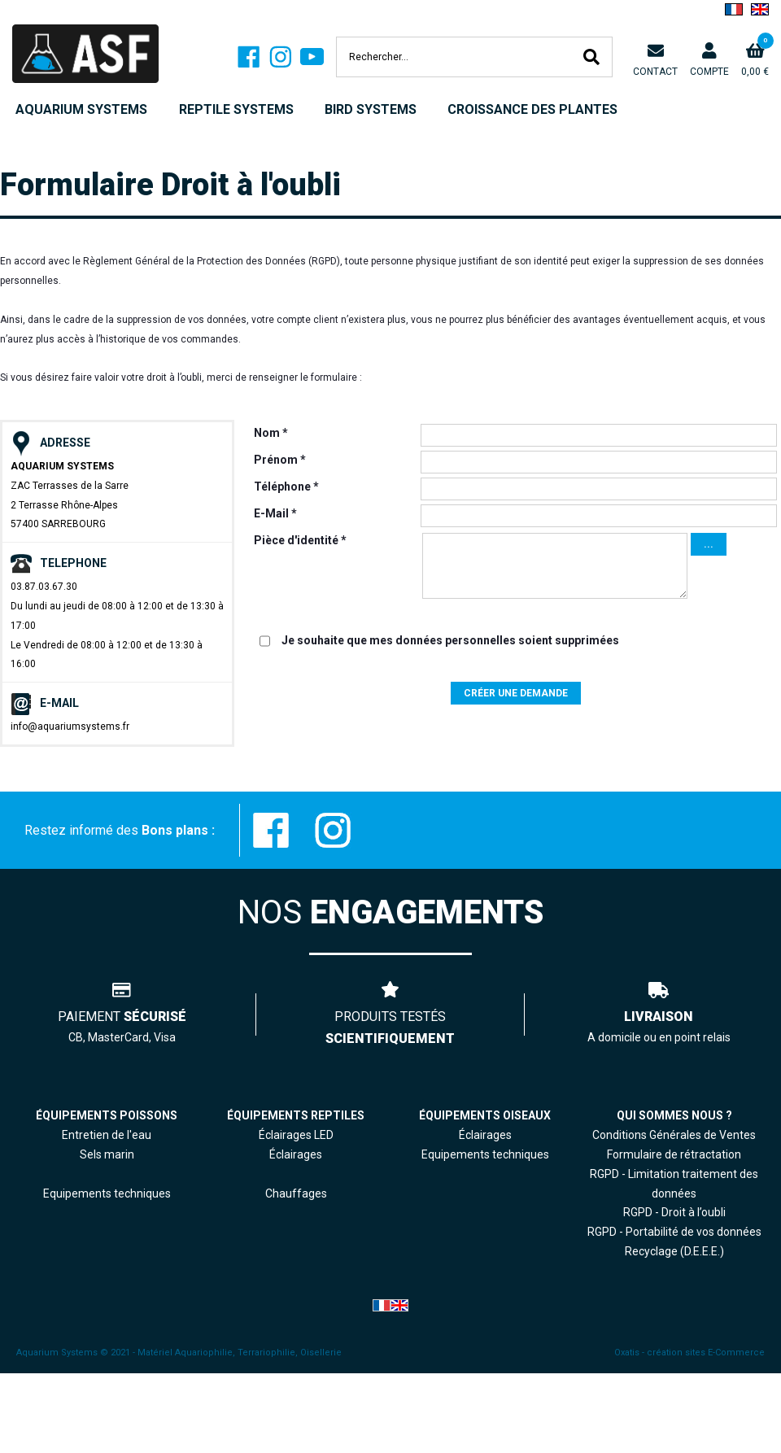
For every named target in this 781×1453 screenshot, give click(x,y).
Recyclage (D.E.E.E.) (674, 1251)
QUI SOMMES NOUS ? (674, 1115)
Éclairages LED (296, 1134)
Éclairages (485, 1134)
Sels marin (107, 1154)
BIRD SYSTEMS (371, 109)
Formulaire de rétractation (674, 1154)
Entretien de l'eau (106, 1134)
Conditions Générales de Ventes (674, 1134)
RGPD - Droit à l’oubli (674, 1212)
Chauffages (296, 1193)
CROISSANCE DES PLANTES (532, 109)
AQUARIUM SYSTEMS (81, 109)
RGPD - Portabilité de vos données (674, 1231)
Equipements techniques (485, 1154)
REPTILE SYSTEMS (236, 109)
